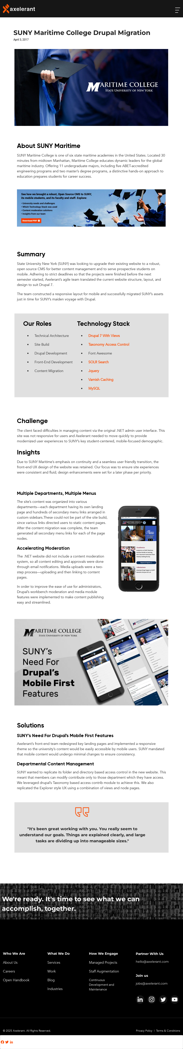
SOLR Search (98, 362)
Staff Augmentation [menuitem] (104, 971)
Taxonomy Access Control (108, 344)
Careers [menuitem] (9, 971)
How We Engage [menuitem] (103, 953)
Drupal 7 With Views (104, 335)
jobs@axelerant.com (152, 983)
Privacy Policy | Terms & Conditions (158, 1031)
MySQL (94, 388)
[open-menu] (177, 10)
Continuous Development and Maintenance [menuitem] (101, 985)
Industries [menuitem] (55, 989)
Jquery (93, 371)
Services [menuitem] (53, 962)
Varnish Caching (100, 379)
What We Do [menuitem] (58, 953)
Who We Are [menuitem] (14, 953)
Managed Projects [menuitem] (103, 962)
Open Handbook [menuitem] (16, 980)
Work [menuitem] (51, 971)
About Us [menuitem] (10, 962)
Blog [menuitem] (51, 980)
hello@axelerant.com (152, 962)
